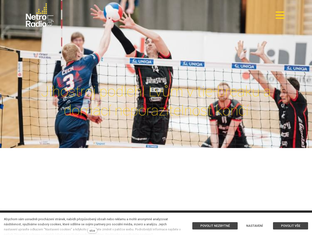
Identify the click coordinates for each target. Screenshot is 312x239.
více (92, 230)
